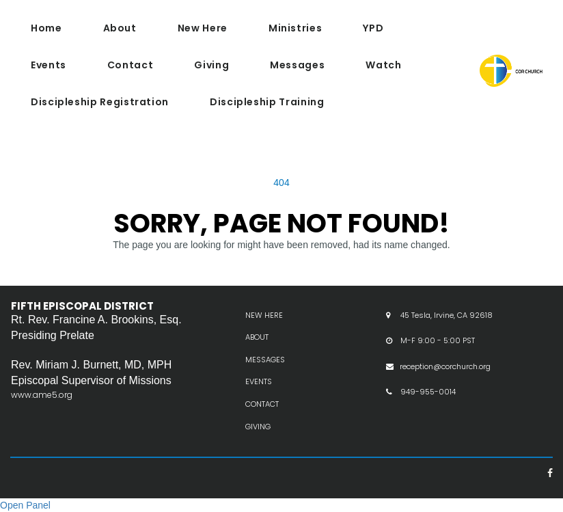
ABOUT (257, 350)
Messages (297, 65)
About (120, 28)
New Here (203, 28)
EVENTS (258, 395)
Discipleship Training (267, 102)
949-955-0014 (428, 405)
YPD (373, 28)
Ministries (295, 28)
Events (48, 65)
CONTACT (262, 417)
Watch (383, 65)
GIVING (258, 439)
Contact (130, 65)
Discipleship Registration (100, 102)
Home (46, 28)
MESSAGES (265, 373)
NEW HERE (264, 328)
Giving (211, 65)
